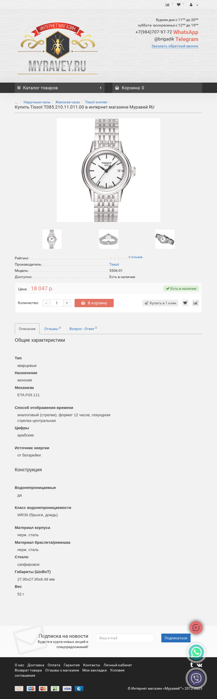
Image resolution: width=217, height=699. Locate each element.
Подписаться (176, 638)
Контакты (92, 665)
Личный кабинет (118, 665)
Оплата (54, 665)
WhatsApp (166, 32)
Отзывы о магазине (62, 670)
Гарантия (72, 665)
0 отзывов (135, 257)
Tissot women (92, 102)
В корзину (94, 302)
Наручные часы (33, 102)
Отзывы (52, 328)
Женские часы (64, 102)
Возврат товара (29, 670)
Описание (27, 329)
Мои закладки (94, 670)
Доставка (36, 665)
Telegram (176, 39)
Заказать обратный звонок (174, 46)
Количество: (28, 303)
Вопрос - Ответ (83, 328)
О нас (20, 665)
